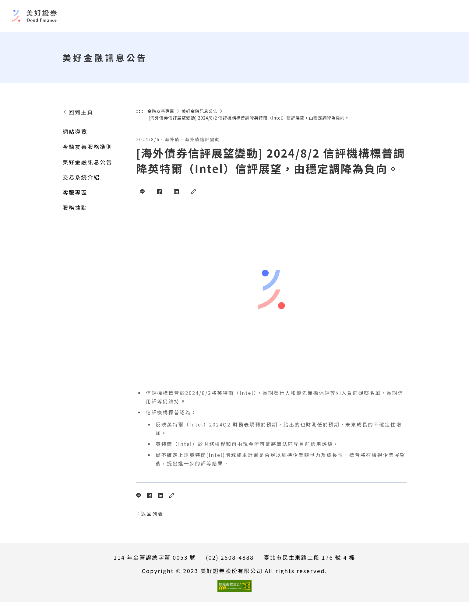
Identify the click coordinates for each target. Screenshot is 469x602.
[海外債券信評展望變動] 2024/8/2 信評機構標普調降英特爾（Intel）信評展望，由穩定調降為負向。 (249, 118)
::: (140, 111)
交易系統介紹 (81, 177)
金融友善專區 (160, 111)
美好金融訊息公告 (87, 162)
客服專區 (74, 192)
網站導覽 (74, 131)
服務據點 (74, 207)
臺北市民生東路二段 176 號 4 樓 (309, 557)
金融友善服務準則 (87, 147)
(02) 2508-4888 (230, 557)
